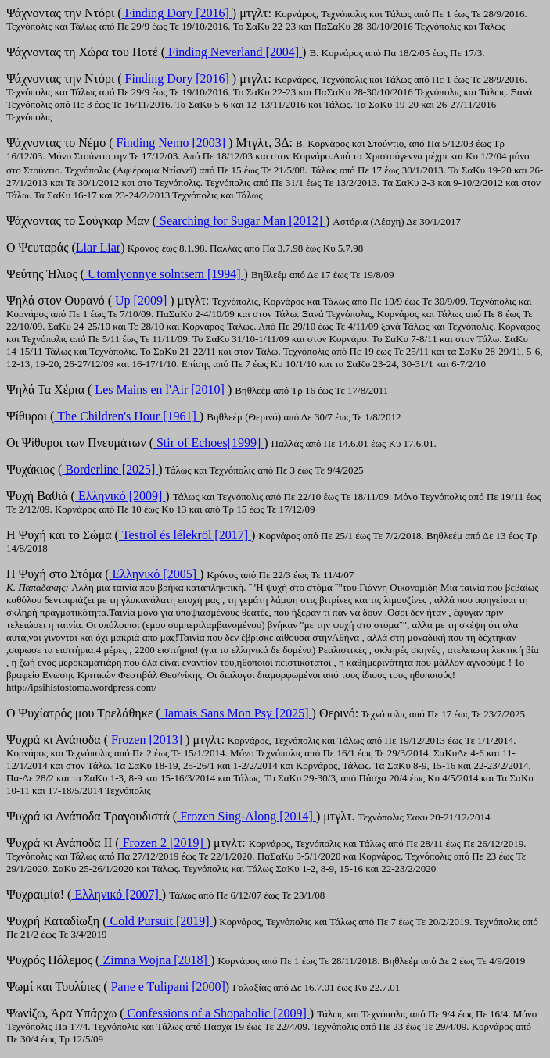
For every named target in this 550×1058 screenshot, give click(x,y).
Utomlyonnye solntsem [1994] (164, 274)
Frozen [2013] (146, 739)
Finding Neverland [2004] (233, 52)
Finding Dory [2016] (177, 13)
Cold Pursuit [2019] (160, 921)
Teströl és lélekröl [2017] (185, 535)
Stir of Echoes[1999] (208, 442)
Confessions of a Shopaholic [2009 (213, 1013)
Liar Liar (98, 247)
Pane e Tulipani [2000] (166, 986)
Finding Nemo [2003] (171, 142)
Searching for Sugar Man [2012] (240, 220)
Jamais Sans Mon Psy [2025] (236, 713)
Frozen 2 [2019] (163, 842)
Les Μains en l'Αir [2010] (160, 389)
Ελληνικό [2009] (120, 495)
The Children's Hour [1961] (127, 416)
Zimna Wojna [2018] (154, 960)
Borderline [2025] (110, 469)
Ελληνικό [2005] (155, 574)
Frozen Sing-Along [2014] (246, 816)
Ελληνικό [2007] (116, 894)
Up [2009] (141, 300)
